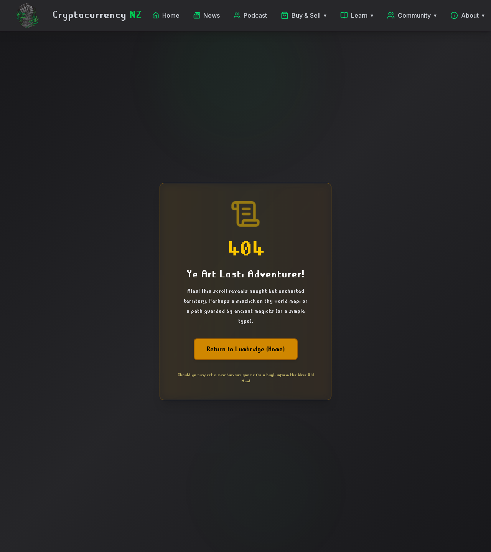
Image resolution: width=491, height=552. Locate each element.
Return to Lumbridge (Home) (246, 349)
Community (412, 15)
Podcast (250, 15)
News (206, 15)
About (467, 15)
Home (166, 15)
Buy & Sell (303, 15)
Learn (356, 15)
